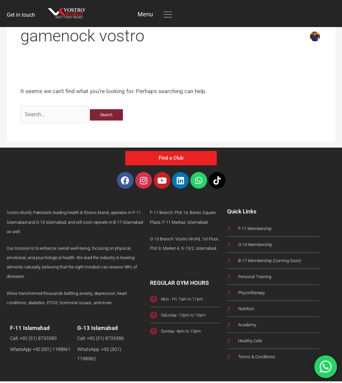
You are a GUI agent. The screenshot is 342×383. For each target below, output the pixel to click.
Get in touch (22, 15)
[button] (168, 14)
